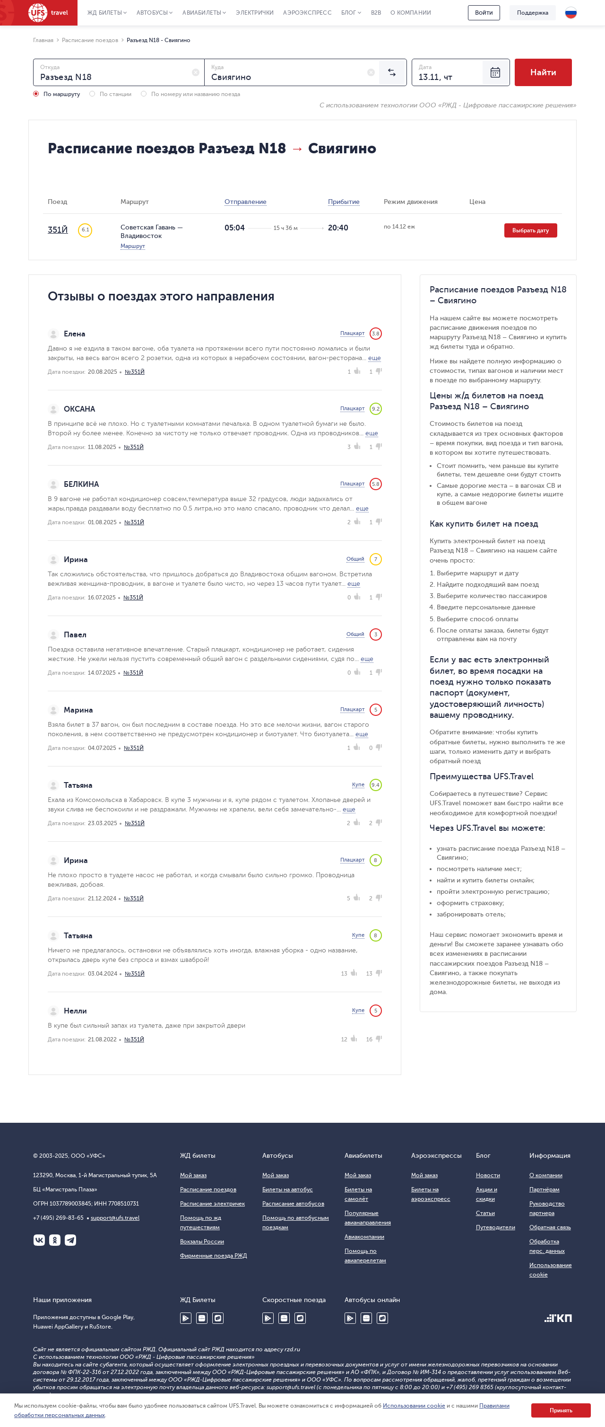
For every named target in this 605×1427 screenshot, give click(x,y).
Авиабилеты (201, 12)
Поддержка (532, 12)
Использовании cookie (414, 1405)
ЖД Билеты (104, 12)
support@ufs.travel (115, 1218)
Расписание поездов (208, 1189)
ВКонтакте (39, 1240)
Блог (348, 12)
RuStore (218, 1318)
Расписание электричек (212, 1203)
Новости (488, 1175)
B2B (376, 12)
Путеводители (495, 1227)
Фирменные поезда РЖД (213, 1255)
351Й (58, 230)
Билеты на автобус (287, 1189)
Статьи (485, 1213)
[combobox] (119, 72)
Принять (561, 1410)
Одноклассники (55, 1240)
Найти (543, 72)
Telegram (70, 1240)
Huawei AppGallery (201, 1318)
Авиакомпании (364, 1236)
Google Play (185, 1318)
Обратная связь (550, 1227)
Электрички (255, 12)
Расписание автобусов (293, 1203)
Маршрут (133, 246)
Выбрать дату (530, 230)
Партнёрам (544, 1189)
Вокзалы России (202, 1241)
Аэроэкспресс (307, 12)
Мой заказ (193, 1175)
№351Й (135, 372)
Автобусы (152, 12)
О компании (410, 12)
